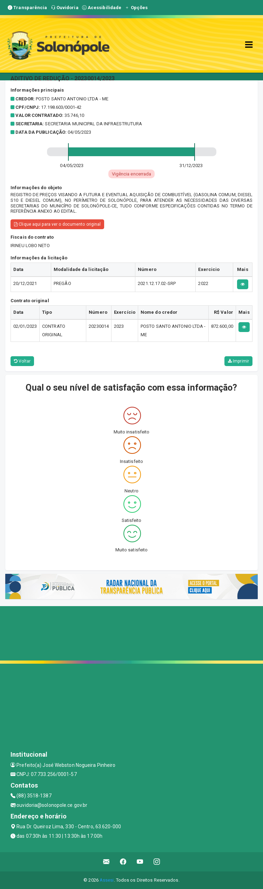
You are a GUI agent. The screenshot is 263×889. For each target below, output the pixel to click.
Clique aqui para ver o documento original (57, 224)
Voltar (22, 361)
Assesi (107, 880)
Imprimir (238, 361)
